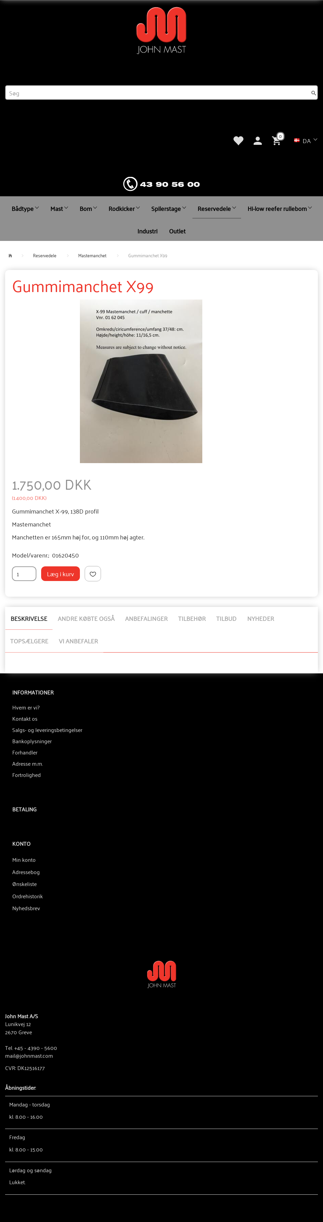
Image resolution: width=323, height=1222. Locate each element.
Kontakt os (24, 718)
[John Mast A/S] (161, 974)
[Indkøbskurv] (278, 139)
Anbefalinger (146, 618)
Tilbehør (192, 618)
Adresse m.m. (27, 763)
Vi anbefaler (78, 640)
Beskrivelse (29, 618)
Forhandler (24, 752)
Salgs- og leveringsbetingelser (47, 729)
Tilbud (226, 618)
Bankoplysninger (32, 741)
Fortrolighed (26, 774)
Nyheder (260, 618)
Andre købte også (86, 618)
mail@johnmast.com (29, 1055)
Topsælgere (29, 640)
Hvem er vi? (25, 707)
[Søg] (313, 92)
